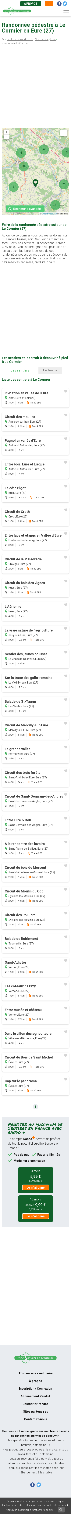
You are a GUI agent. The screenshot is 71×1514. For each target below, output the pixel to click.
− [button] (6, 137)
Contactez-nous (35, 1419)
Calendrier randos (35, 1404)
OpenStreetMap (49, 214)
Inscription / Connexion (35, 1388)
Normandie (41, 39)
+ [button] (6, 132)
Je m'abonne (36, 1187)
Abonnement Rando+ (36, 1396)
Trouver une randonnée (36, 1373)
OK (61, 1510)
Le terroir (50, 370)
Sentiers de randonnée (20, 39)
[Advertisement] (35, 87)
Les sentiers (20, 370)
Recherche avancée (27, 209)
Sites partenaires (35, 1411)
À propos (30, 3)
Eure (53, 39)
